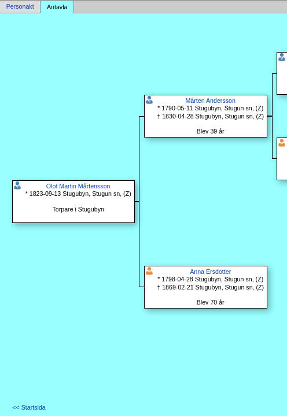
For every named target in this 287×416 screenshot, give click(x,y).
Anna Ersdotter (210, 271)
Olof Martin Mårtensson (78, 186)
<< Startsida (28, 407)
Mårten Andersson (210, 100)
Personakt (20, 6)
